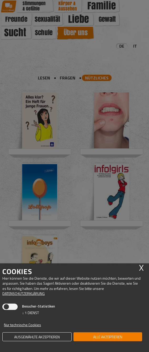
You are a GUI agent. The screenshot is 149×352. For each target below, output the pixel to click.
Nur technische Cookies (22, 325)
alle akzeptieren (107, 337)
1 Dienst (30, 312)
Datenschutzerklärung (23, 293)
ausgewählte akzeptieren (37, 337)
